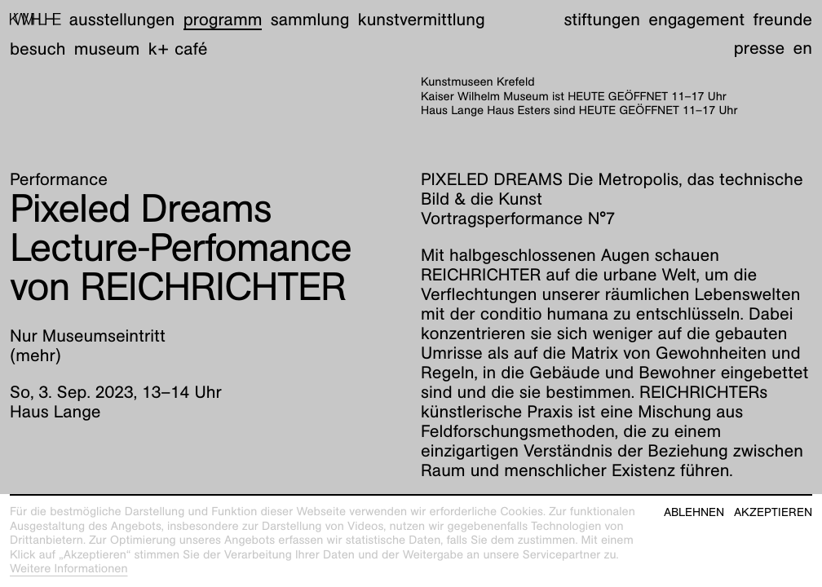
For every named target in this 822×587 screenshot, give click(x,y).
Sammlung (310, 19)
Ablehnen (694, 512)
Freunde (782, 19)
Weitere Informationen (69, 569)
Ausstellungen (122, 19)
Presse (759, 48)
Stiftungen (601, 19)
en (802, 48)
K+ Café (178, 49)
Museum (107, 49)
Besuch (37, 49)
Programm (223, 19)
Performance (59, 179)
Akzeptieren (773, 512)
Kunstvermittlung (421, 19)
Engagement (696, 19)
